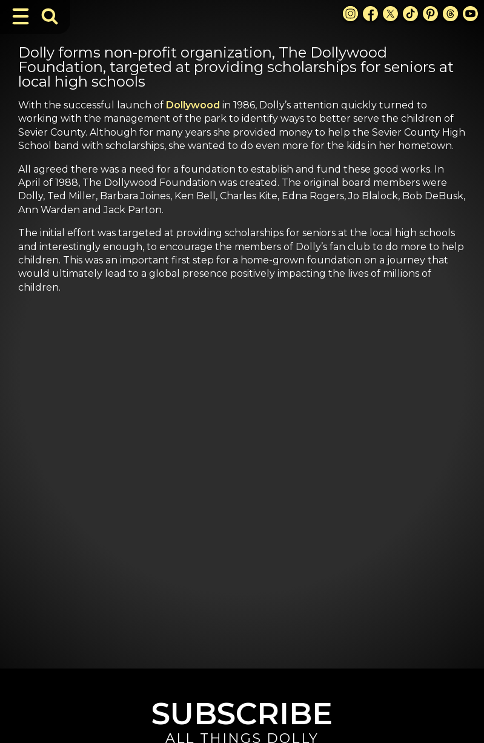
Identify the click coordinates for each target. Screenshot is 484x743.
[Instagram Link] (350, 13)
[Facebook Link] (370, 13)
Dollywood (193, 105)
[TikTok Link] (410, 13)
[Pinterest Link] (430, 13)
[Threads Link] (450, 13)
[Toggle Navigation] (20, 16)
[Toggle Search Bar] (49, 16)
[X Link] (390, 13)
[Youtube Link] (470, 13)
